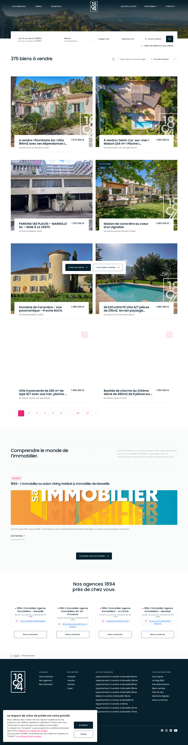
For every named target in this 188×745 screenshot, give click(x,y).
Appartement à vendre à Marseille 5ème (116, 688)
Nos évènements (160, 684)
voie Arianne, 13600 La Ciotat (117, 621)
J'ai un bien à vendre (108, 267)
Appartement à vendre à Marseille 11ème (116, 707)
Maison (77, 38)
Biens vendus (158, 688)
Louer (70, 688)
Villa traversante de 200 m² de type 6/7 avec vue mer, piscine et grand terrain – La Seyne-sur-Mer (42, 392)
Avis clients (157, 676)
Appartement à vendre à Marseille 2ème (116, 692)
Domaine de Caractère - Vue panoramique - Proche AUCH (42, 308)
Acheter (71, 676)
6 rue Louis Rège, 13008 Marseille (32, 621)
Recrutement (46, 684)
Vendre (71, 680)
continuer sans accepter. (30, 736)
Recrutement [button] (150, 6)
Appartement (77, 41)
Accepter (83, 725)
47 (87, 413)
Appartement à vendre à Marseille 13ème (116, 680)
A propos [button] (170, 6)
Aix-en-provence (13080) (37, 38)
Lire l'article (18, 535)
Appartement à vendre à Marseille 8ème (116, 676)
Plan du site (158, 692)
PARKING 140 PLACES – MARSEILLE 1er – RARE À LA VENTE (43, 225)
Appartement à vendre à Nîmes (112, 703)
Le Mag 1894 (158, 680)
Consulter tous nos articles (94, 556)
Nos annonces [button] (19, 6)
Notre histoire (46, 676)
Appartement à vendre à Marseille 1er (115, 700)
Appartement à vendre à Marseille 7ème (116, 711)
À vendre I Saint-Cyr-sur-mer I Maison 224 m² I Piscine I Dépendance (127, 141)
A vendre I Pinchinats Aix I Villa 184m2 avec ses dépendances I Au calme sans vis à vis (43, 141)
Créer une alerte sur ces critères (157, 46)
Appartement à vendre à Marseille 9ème (116, 684)
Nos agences (45, 680)
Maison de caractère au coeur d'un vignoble (127, 225)
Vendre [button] (38, 6)
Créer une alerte (78, 267)
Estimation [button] (56, 6)
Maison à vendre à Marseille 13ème (113, 696)
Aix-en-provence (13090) (37, 41)
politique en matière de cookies (32, 730)
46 (78, 413)
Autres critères (153, 39)
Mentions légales (160, 696)
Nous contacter (30, 634)
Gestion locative (128, 6)
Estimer (71, 684)
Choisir (83, 734)
